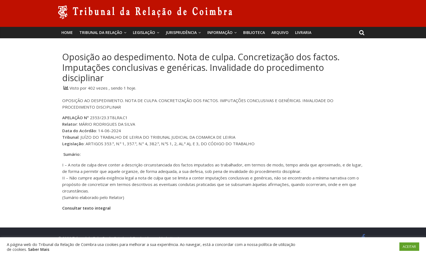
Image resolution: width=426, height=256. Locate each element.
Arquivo (280, 32)
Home (67, 32)
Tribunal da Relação (100, 32)
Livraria (303, 32)
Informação (220, 32)
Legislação (144, 32)
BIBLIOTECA (254, 32)
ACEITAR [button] (409, 246)
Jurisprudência (181, 32)
